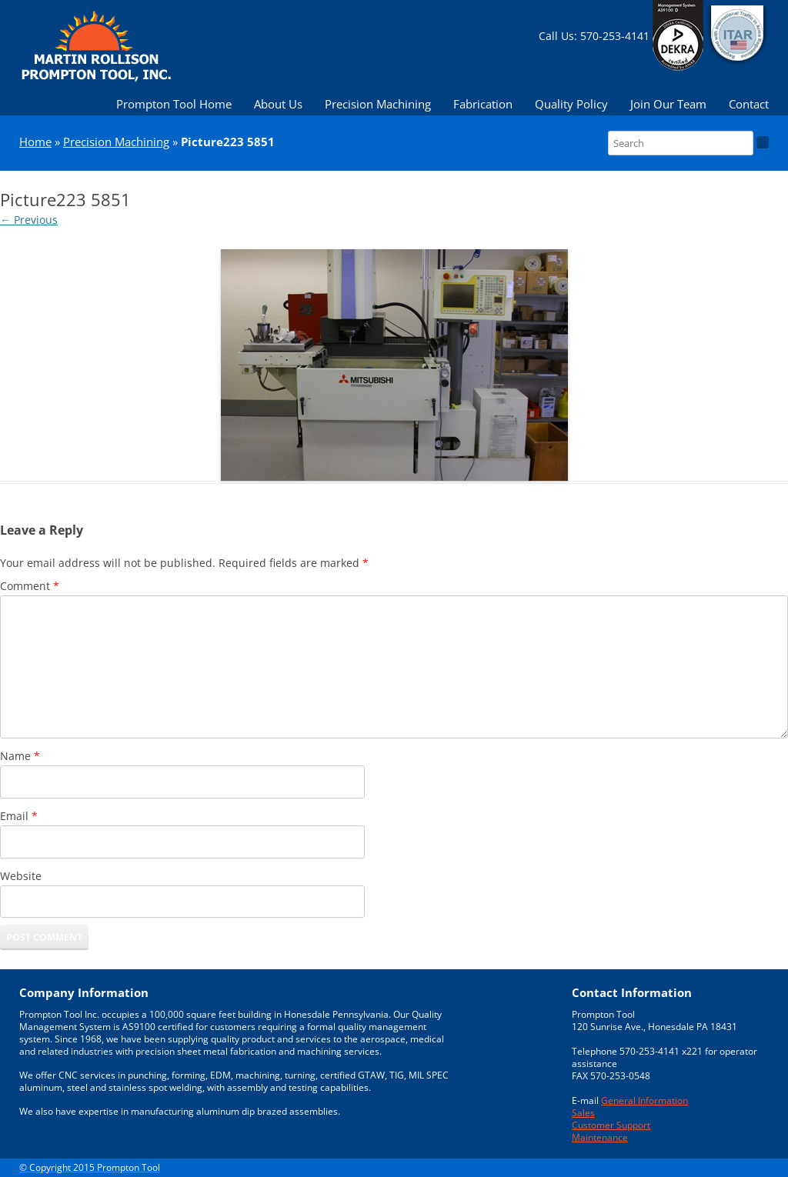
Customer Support (611, 1125)
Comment (29, 585)
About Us (278, 104)
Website (21, 876)
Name (20, 756)
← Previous (29, 219)
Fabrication (483, 104)
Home (35, 141)
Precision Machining (378, 104)
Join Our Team (668, 104)
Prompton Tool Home (174, 104)
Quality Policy (571, 104)
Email (19, 816)
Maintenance (600, 1137)
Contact (749, 104)
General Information (644, 1100)
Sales (583, 1112)
